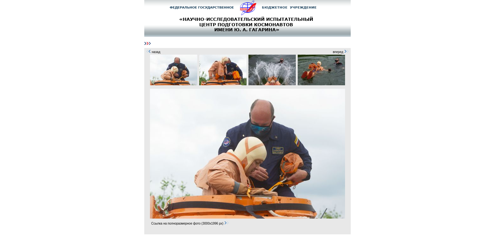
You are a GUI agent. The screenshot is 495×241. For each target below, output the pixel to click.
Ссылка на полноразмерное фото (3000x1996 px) (190, 223)
